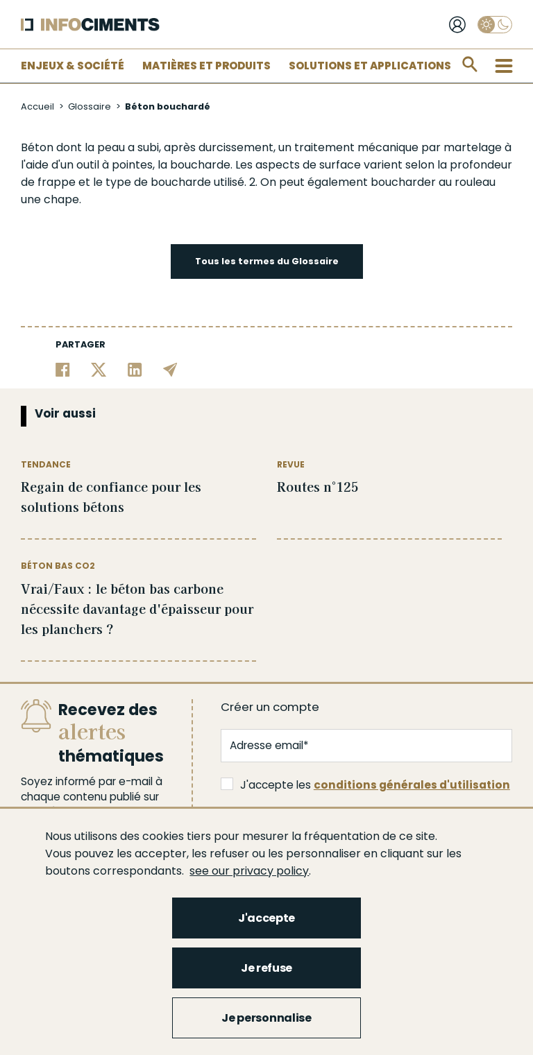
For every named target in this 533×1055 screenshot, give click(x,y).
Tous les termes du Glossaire (267, 261)
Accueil (37, 106)
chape (61, 199)
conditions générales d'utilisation (412, 785)
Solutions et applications (370, 65)
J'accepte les (365, 785)
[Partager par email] (170, 369)
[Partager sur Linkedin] (135, 369)
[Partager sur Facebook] (63, 369)
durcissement (235, 147)
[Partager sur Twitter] (99, 369)
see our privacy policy (249, 871)
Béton (37, 147)
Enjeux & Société (72, 65)
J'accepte (266, 918)
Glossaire (89, 106)
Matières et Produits (206, 65)
